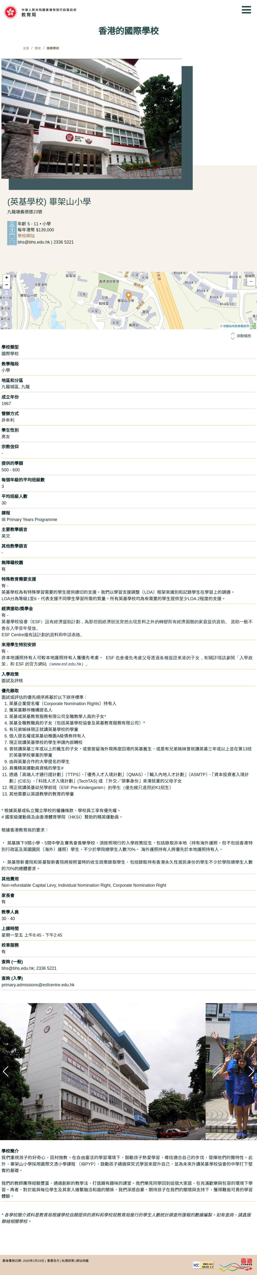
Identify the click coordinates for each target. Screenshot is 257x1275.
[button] (129, 296)
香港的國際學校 (128, 31)
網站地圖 (82, 1261)
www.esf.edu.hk (66, 664)
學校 (38, 48)
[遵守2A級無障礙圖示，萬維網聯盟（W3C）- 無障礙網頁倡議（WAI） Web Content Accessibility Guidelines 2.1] (203, 1264)
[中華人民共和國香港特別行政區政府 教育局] (49, 12)
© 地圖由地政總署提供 (238, 326)
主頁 (26, 48)
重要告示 (53, 1261)
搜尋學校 (53, 48)
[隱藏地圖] (251, 281)
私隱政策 (68, 1261)
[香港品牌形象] (234, 1264)
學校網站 (26, 235)
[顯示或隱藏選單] (246, 9)
